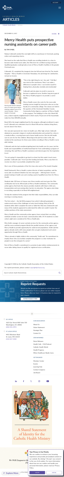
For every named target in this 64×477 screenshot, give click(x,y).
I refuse (54, 472)
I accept (37, 472)
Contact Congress (39, 370)
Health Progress (38, 350)
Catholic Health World (9, 25)
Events (35, 364)
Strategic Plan (37, 330)
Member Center (38, 361)
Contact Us (37, 333)
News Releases (38, 341)
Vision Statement (39, 327)
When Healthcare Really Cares (43, 353)
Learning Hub (37, 367)
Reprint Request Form (30, 299)
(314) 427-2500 (11, 339)
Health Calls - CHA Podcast (42, 344)
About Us (36, 324)
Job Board (36, 373)
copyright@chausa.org (37, 268)
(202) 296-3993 (11, 327)
